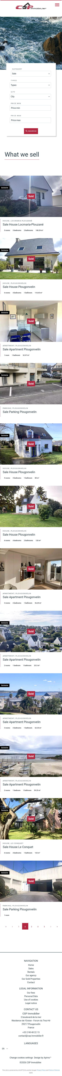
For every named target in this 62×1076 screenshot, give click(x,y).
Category (17, 69)
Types (14, 80)
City (13, 92)
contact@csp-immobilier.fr (30, 1036)
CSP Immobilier (31, 1013)
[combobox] (31, 73)
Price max (16, 115)
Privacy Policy (41, 1070)
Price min (16, 103)
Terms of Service (54, 1070)
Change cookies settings (21, 1057)
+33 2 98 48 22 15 (31, 1032)
